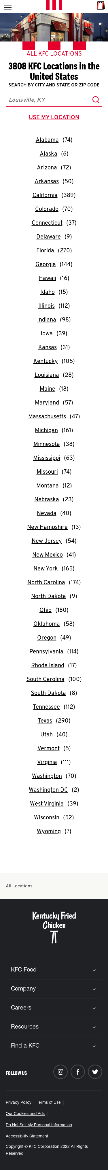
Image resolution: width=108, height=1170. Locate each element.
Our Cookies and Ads (25, 1114)
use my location (55, 118)
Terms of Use (49, 1103)
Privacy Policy (18, 1103)
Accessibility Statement (27, 1137)
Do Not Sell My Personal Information (39, 1125)
